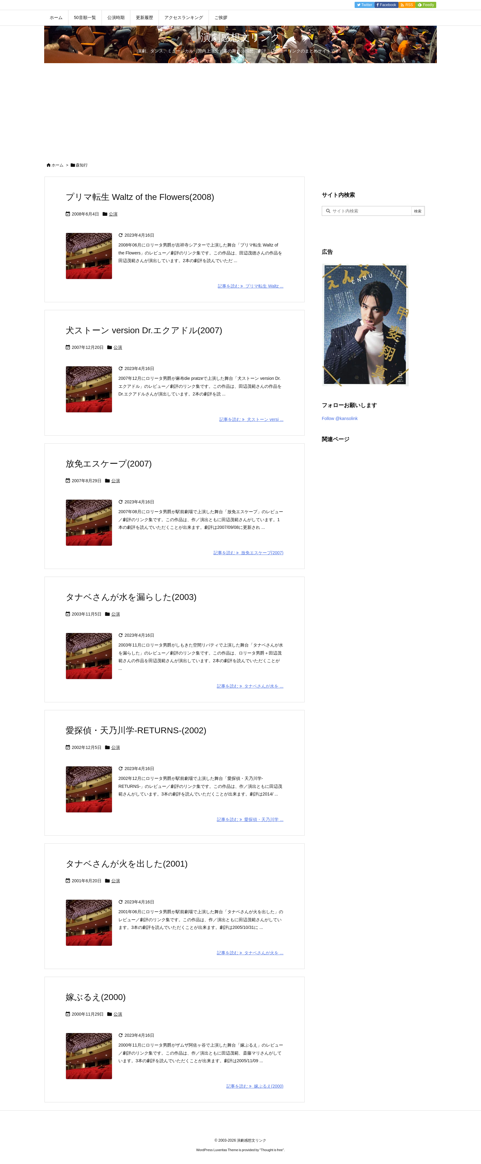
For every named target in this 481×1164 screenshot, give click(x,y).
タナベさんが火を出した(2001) (127, 863)
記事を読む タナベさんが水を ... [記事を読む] (250, 686)
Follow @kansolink (340, 418)
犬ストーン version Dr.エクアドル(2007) (144, 330)
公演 (113, 214)
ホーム (57, 165)
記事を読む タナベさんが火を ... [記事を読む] (250, 952)
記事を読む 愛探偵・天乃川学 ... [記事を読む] (250, 819)
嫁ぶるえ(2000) (96, 997)
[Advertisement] (240, 109)
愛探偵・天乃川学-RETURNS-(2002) (136, 730)
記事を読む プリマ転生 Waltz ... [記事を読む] (250, 286)
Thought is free (272, 1150)
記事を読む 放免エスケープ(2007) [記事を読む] (248, 552)
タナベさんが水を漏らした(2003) (131, 597)
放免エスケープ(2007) (109, 463)
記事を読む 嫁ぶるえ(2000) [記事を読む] (254, 1086)
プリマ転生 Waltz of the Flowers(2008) (140, 197)
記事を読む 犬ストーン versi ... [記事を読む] (251, 419)
